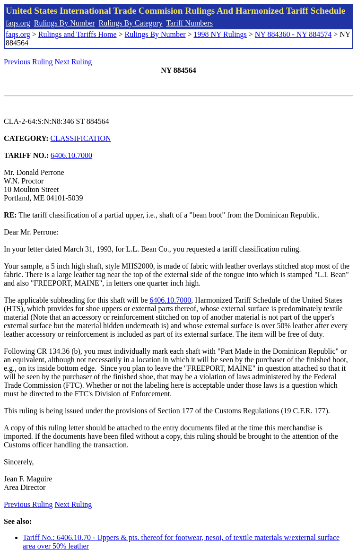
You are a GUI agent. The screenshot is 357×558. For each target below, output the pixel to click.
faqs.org (18, 23)
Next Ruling (73, 62)
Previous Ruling (28, 62)
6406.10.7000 (71, 155)
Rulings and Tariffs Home (77, 34)
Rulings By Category (131, 23)
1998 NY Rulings (220, 34)
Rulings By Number (64, 23)
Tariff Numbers (189, 23)
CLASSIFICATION (81, 138)
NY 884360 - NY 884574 (293, 34)
